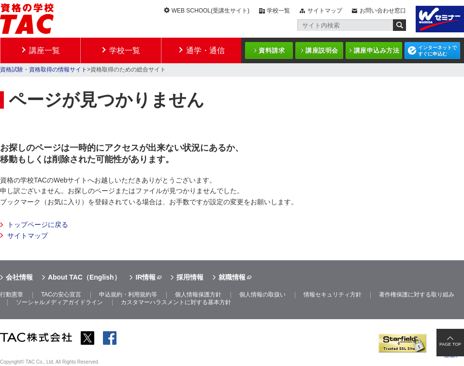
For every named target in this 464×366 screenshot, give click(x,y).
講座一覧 (44, 50)
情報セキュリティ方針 (333, 294)
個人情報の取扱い (262, 294)
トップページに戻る (37, 224)
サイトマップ (324, 10)
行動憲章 (11, 294)
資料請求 (272, 50)
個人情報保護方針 (198, 294)
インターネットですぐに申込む (437, 50)
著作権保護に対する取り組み (416, 294)
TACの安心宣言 (61, 294)
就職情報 (232, 277)
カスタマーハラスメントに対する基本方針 (176, 302)
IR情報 (145, 277)
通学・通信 (205, 50)
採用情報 (189, 277)
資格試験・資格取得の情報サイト (43, 69)
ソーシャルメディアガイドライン (59, 302)
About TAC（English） (84, 277)
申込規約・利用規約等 (128, 294)
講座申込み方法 (377, 50)
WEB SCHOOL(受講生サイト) (210, 10)
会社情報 (19, 277)
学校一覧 (278, 10)
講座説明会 (321, 50)
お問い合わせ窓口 (383, 10)
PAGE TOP (450, 344)
